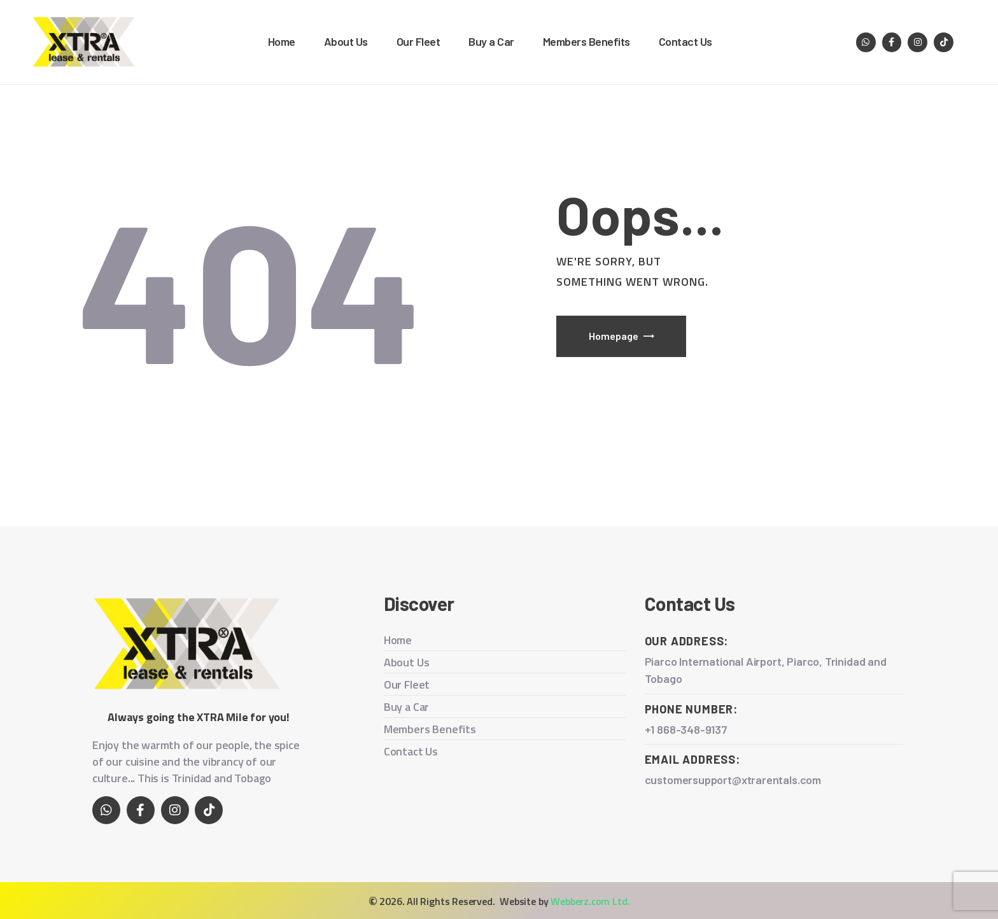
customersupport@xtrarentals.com (734, 780)
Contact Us (411, 751)
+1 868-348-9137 (686, 729)
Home (398, 640)
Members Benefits (430, 729)
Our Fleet (407, 684)
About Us (407, 662)
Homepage (613, 336)
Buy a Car (406, 706)
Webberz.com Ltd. (590, 901)
